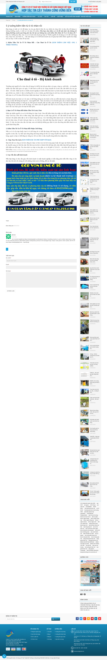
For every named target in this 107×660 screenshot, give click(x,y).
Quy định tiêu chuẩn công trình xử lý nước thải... (95, 269)
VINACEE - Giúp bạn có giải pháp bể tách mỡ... (94, 438)
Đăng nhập (49, 634)
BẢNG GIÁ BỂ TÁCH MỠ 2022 (87, 542)
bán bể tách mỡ (83, 525)
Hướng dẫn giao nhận (60, 636)
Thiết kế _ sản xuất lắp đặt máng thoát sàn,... (94, 374)
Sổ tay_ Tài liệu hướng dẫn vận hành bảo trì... (94, 355)
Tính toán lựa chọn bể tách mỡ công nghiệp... (94, 364)
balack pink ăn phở (93, 523)
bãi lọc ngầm (95, 516)
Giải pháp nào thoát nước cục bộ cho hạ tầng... (94, 421)
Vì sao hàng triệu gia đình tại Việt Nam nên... (94, 74)
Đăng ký (49, 636)
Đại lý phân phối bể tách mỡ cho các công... (94, 484)
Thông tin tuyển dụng (36, 631)
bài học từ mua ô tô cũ (85, 516)
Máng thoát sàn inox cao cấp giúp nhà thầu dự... (94, 82)
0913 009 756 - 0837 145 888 (80, 648)
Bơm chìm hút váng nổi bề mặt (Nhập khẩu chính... (94, 260)
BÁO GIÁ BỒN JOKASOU (92, 550)
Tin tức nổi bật (85, 26)
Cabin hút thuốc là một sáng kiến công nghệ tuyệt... (94, 40)
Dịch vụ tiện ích (34, 636)
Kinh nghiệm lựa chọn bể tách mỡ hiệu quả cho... (95, 305)
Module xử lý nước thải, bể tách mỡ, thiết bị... (95, 294)
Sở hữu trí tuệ (34, 639)
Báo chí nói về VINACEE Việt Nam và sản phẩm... (94, 136)
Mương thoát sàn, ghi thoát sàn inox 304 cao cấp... (95, 452)
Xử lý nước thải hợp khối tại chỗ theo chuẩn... (94, 286)
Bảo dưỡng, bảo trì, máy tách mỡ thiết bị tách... (94, 57)
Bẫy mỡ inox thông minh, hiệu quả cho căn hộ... (94, 412)
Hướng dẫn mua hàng (60, 631)
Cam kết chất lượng (35, 634)
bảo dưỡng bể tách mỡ (90, 547)
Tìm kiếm (49, 631)
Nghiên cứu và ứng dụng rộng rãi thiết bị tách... (94, 382)
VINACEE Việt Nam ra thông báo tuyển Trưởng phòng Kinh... (94, 65)
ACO (81, 505)
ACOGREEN (89, 506)
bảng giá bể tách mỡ (93, 540)
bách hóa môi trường (93, 515)
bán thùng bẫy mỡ (88, 526)
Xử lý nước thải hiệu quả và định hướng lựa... (94, 347)
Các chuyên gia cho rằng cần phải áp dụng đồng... (94, 430)
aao (97, 503)
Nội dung (8, 271)
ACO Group (92, 505)
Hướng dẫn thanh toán (61, 634)
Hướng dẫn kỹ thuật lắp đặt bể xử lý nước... (94, 181)
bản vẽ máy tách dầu (85, 537)
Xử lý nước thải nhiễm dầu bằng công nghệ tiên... (95, 103)
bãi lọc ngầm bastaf (84, 518)
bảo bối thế (88, 545)
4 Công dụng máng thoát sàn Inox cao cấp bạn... (94, 240)
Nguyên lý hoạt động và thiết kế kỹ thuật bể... (94, 190)
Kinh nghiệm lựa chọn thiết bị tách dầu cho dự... (95, 164)
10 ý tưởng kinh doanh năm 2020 (87, 503)
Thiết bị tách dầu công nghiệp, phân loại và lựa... (94, 119)
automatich (82, 513)
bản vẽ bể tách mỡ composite (87, 530)
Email (7, 264)
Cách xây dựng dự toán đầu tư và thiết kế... (94, 127)
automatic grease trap (89, 511)
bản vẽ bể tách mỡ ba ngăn (92, 528)
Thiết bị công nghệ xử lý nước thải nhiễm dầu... (95, 147)
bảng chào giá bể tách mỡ (89, 538)
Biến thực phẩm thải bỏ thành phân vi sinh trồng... (95, 313)
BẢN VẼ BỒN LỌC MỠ (88, 533)
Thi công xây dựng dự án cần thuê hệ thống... (95, 278)
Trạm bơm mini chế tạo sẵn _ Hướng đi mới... (94, 391)
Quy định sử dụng (60, 639)
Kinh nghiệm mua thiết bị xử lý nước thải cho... (94, 211)
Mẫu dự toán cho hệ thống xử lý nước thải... (94, 220)
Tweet (7, 220)
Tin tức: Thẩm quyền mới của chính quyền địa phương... (94, 493)
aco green (86, 505)
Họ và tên (8, 257)
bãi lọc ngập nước (92, 521)
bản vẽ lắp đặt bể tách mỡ (91, 535)
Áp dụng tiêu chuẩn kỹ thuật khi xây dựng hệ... (95, 94)
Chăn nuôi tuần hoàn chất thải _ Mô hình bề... (94, 399)
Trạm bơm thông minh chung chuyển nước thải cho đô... (94, 31)
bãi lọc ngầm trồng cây (89, 520)
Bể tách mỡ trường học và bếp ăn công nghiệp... (94, 172)
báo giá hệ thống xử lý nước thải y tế (88, 552)
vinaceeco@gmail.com (79, 651)
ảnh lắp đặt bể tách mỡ (90, 508)
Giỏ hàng (49, 639)
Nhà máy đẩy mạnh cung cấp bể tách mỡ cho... (94, 339)
